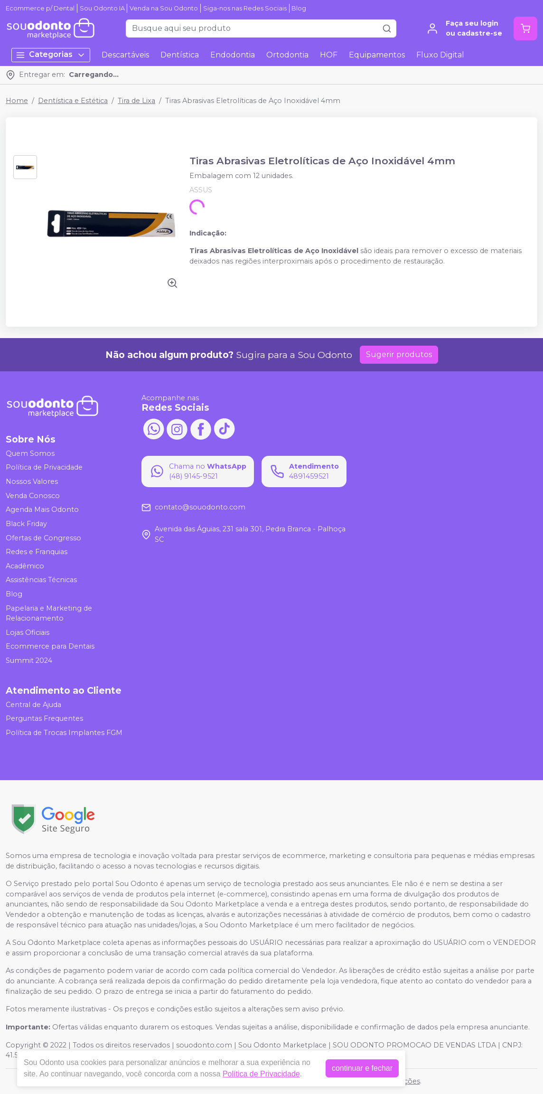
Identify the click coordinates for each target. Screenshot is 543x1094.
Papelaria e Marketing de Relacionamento (49, 613)
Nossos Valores (32, 481)
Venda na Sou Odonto (164, 8)
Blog (298, 8)
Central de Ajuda (33, 704)
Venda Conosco (33, 495)
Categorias (51, 55)
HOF (328, 54)
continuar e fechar (362, 1068)
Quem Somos (30, 453)
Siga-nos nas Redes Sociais (245, 8)
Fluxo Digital (440, 54)
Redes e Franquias (36, 551)
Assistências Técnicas (41, 580)
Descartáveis (125, 54)
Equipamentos (377, 54)
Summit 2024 (29, 660)
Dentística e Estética (73, 100)
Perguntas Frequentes (44, 718)
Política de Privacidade (44, 467)
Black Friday (26, 523)
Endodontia (232, 54)
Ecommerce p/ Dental (40, 8)
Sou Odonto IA (102, 8)
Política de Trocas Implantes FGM (64, 732)
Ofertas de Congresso (43, 538)
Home (17, 100)
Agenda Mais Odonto (42, 509)
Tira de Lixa (136, 100)
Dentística (179, 54)
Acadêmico (25, 566)
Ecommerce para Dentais (50, 646)
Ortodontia (287, 54)
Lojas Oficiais (27, 632)
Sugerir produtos (399, 354)
